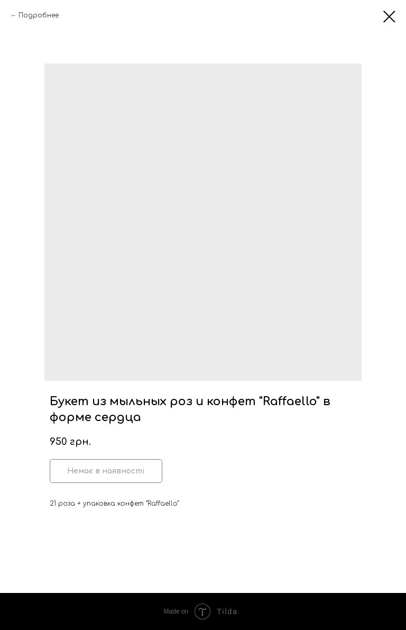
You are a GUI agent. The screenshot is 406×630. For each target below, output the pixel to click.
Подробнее (39, 15)
